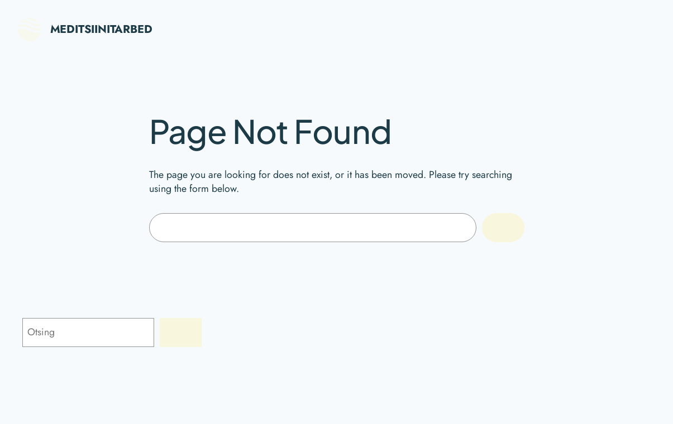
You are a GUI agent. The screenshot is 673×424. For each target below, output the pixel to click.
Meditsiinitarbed (101, 29)
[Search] (503, 227)
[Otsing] (181, 332)
